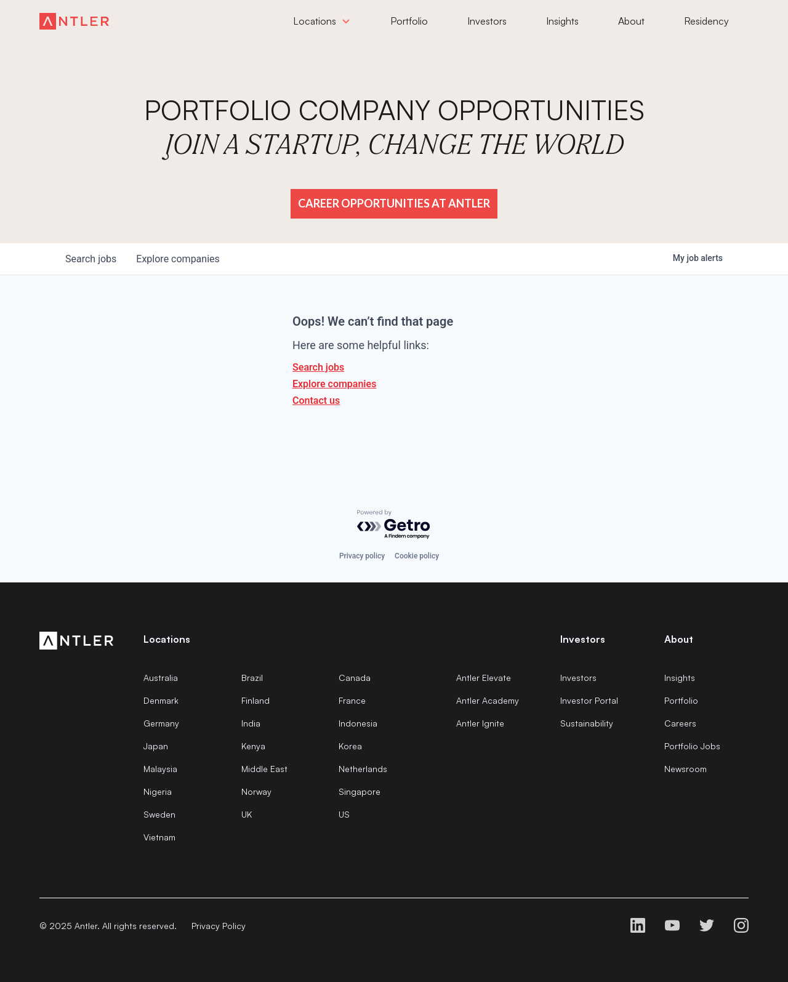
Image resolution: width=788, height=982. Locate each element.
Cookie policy (417, 556)
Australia (160, 677)
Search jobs (318, 367)
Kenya (253, 746)
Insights (679, 677)
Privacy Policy (218, 925)
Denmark (161, 700)
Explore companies (334, 384)
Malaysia (160, 768)
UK (246, 814)
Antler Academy (487, 700)
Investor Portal (589, 700)
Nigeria (157, 791)
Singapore (359, 791)
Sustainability (586, 723)
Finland (255, 700)
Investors (578, 677)
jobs (90, 259)
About (678, 639)
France (352, 700)
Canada (355, 677)
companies (177, 259)
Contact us (316, 400)
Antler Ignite (480, 723)
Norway (256, 791)
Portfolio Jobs (692, 746)
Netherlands (363, 768)
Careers (680, 723)
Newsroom (685, 768)
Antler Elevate (483, 677)
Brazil (252, 677)
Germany (161, 723)
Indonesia (358, 723)
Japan (155, 746)
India (250, 723)
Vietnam (159, 837)
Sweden (159, 814)
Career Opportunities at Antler (394, 203)
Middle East (264, 768)
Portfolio (681, 700)
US (344, 814)
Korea (350, 746)
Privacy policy (362, 556)
